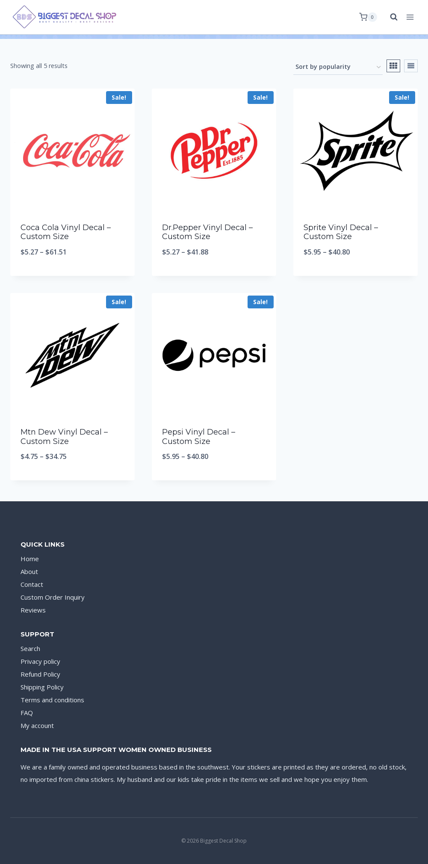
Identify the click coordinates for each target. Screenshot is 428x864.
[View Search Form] (389, 17)
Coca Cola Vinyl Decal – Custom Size (66, 232)
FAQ (27, 712)
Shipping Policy (42, 687)
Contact (32, 584)
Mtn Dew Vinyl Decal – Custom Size (64, 436)
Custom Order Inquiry (53, 597)
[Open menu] (410, 17)
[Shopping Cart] (368, 17)
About (29, 571)
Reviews (33, 610)
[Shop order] (338, 67)
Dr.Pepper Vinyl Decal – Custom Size (207, 232)
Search (30, 648)
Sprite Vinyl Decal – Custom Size (341, 232)
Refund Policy (40, 674)
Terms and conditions (52, 699)
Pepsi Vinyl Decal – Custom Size (198, 436)
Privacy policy (40, 661)
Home (30, 558)
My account (37, 725)
